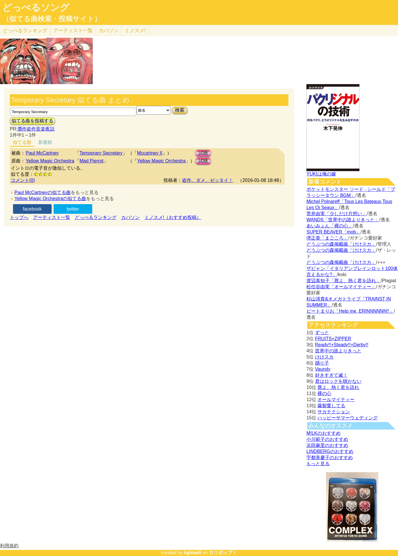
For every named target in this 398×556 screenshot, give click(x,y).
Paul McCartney (42, 153)
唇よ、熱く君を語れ (338, 387)
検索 (179, 110)
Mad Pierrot (91, 160)
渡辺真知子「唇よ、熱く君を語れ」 (343, 280)
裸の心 (324, 393)
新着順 (45, 142)
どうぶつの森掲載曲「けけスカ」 (341, 244)
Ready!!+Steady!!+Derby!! (341, 344)
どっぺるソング (35, 7)
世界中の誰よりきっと (338, 350)
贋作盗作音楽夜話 (35, 128)
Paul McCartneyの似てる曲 (42, 192)
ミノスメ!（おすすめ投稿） (172, 217)
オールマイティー (336, 399)
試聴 (203, 153)
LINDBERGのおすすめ (329, 451)
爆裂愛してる (331, 405)
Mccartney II (149, 153)
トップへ (19, 217)
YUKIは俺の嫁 (321, 173)
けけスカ (324, 356)
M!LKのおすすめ (323, 433)
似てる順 (22, 142)
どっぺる (25, 30)
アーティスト (73, 30)
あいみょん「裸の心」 (329, 225)
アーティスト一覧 (51, 217)
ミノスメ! (135, 30)
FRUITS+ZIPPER (333, 338)
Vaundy (322, 369)
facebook (32, 209)
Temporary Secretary (101, 153)
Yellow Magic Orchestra (50, 160)
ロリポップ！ (223, 552)
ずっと (322, 332)
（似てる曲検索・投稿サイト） (51, 19)
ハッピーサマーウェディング (347, 417)
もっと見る (318, 463)
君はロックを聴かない (338, 381)
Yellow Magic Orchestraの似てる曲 (50, 198)
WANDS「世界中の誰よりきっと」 (342, 219)
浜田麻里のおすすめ (327, 445)
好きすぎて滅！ (331, 375)
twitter (73, 209)
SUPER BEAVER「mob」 (333, 231)
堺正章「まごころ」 (327, 238)
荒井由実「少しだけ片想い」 (336, 213)
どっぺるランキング (96, 217)
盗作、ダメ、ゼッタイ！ (207, 180)
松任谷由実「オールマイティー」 (341, 286)
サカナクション (333, 411)
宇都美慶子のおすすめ (329, 457)
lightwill (192, 552)
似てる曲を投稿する (32, 120)
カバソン (109, 30)
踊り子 (322, 363)
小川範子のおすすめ (327, 439)
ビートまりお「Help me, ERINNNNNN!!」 (350, 311)
